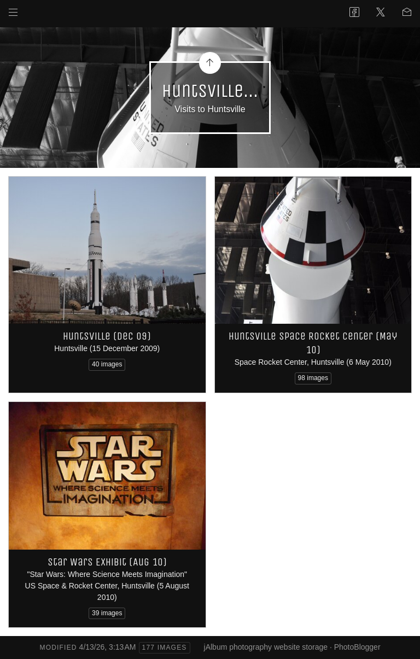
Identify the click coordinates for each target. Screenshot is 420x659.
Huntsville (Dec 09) (107, 336)
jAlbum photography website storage (266, 647)
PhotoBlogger (357, 647)
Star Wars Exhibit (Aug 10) (107, 562)
